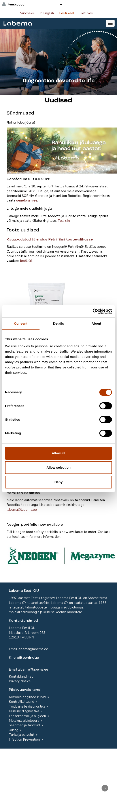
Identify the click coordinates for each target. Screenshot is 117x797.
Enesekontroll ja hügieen (28, 716)
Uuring (14, 730)
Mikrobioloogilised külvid (28, 697)
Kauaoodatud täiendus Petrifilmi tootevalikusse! (50, 239)
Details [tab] (58, 323)
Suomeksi (27, 13)
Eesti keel (66, 13)
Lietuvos (86, 13)
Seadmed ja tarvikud (25, 725)
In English (47, 13)
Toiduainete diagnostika (27, 706)
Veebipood (35, 4)
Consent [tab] (20, 323)
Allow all (58, 453)
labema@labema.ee (22, 509)
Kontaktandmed (21, 676)
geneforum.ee (26, 200)
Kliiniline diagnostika (24, 711)
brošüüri (26, 261)
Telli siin (64, 220)
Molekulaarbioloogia (24, 720)
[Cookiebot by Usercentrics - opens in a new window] (92, 311)
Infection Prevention (25, 739)
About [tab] (96, 323)
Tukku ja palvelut (22, 734)
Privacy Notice (20, 681)
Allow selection (58, 467)
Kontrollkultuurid (22, 701)
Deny (59, 482)
